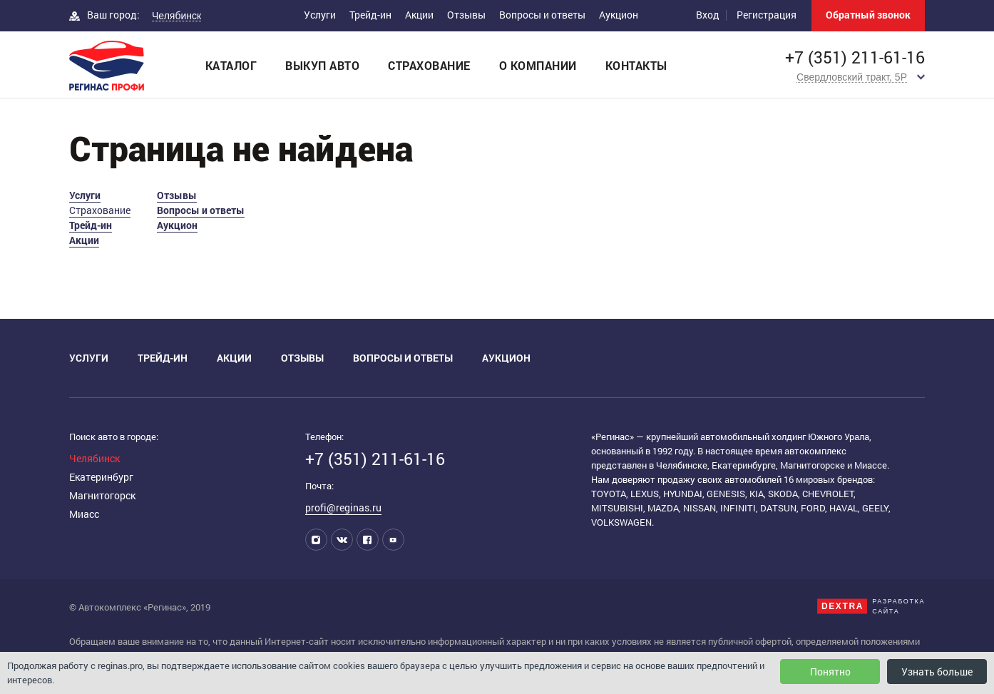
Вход (707, 14)
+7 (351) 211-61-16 (855, 57)
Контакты (636, 65)
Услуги (320, 14)
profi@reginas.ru (343, 507)
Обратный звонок (868, 14)
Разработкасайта (898, 606)
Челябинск (94, 458)
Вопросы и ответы (542, 14)
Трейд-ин (370, 14)
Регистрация (766, 14)
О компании (538, 65)
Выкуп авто (322, 65)
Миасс (84, 514)
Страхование (429, 65)
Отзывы (466, 14)
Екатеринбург (101, 477)
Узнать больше (937, 671)
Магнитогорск (102, 495)
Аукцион (618, 14)
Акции (419, 14)
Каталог (231, 65)
